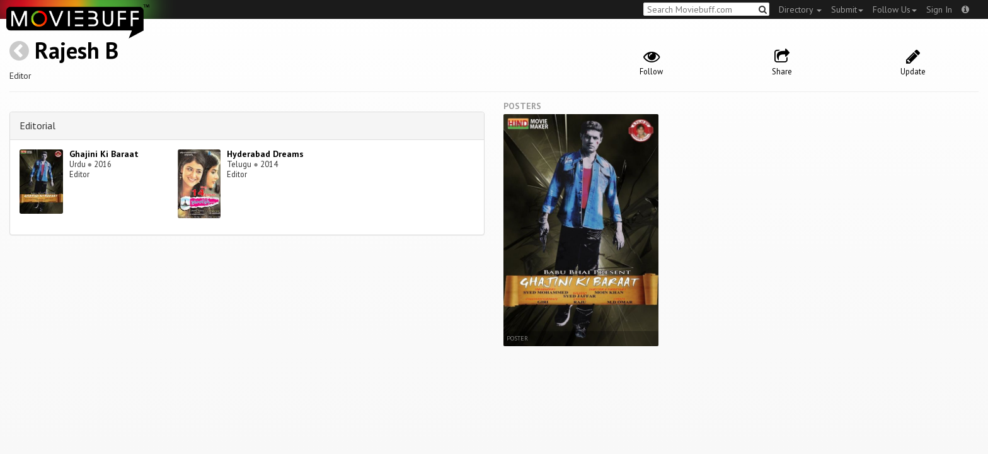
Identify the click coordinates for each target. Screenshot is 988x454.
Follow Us (895, 9)
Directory (800, 9)
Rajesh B (76, 50)
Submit (847, 9)
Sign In (939, 9)
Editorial (37, 125)
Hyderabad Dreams (265, 154)
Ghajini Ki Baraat (104, 154)
